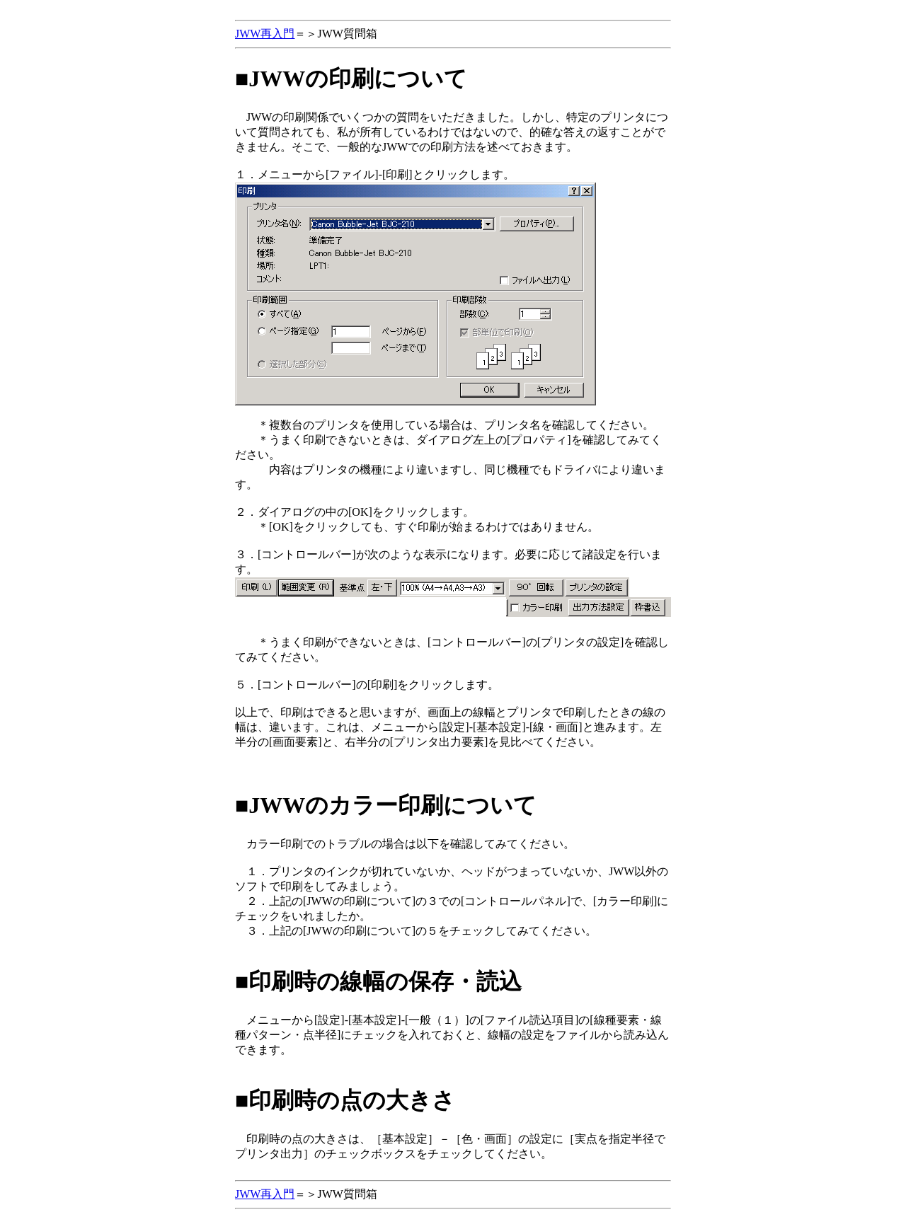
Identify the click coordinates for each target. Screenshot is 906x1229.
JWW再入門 (264, 34)
